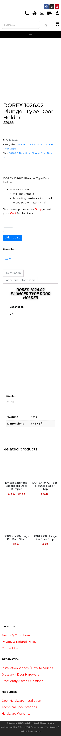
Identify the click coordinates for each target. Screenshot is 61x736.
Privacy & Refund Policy (19, 642)
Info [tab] (11, 314)
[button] (30, 33)
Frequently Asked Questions (22, 681)
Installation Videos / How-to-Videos (27, 668)
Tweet (7, 258)
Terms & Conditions (16, 635)
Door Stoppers (24, 144)
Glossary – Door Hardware (21, 674)
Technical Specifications (19, 707)
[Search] (46, 25)
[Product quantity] (8, 229)
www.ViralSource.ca (49, 727)
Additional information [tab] (20, 280)
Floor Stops (9, 148)
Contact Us (10, 648)
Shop (38, 209)
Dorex (51, 144)
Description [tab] (13, 273)
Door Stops (40, 144)
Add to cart (12, 237)
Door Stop (25, 153)
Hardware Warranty (16, 713)
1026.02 (13, 153)
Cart (13, 213)
